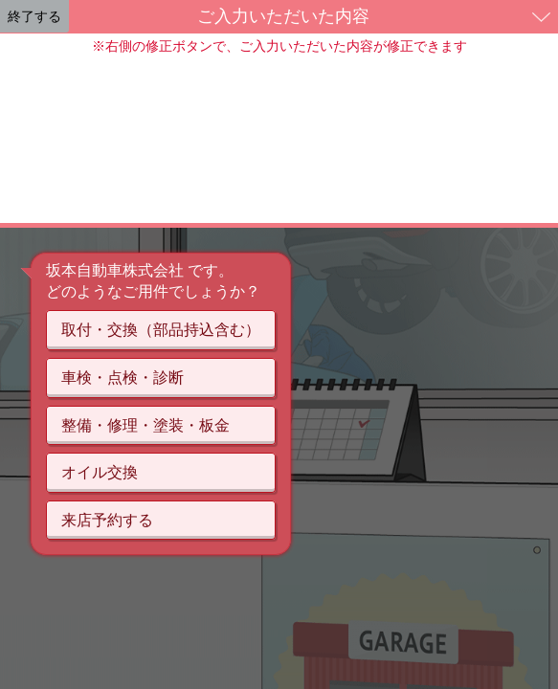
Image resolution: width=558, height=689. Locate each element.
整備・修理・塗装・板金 (145, 425)
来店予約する (107, 520)
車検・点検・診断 (122, 377)
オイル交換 (99, 472)
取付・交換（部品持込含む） (160, 330)
